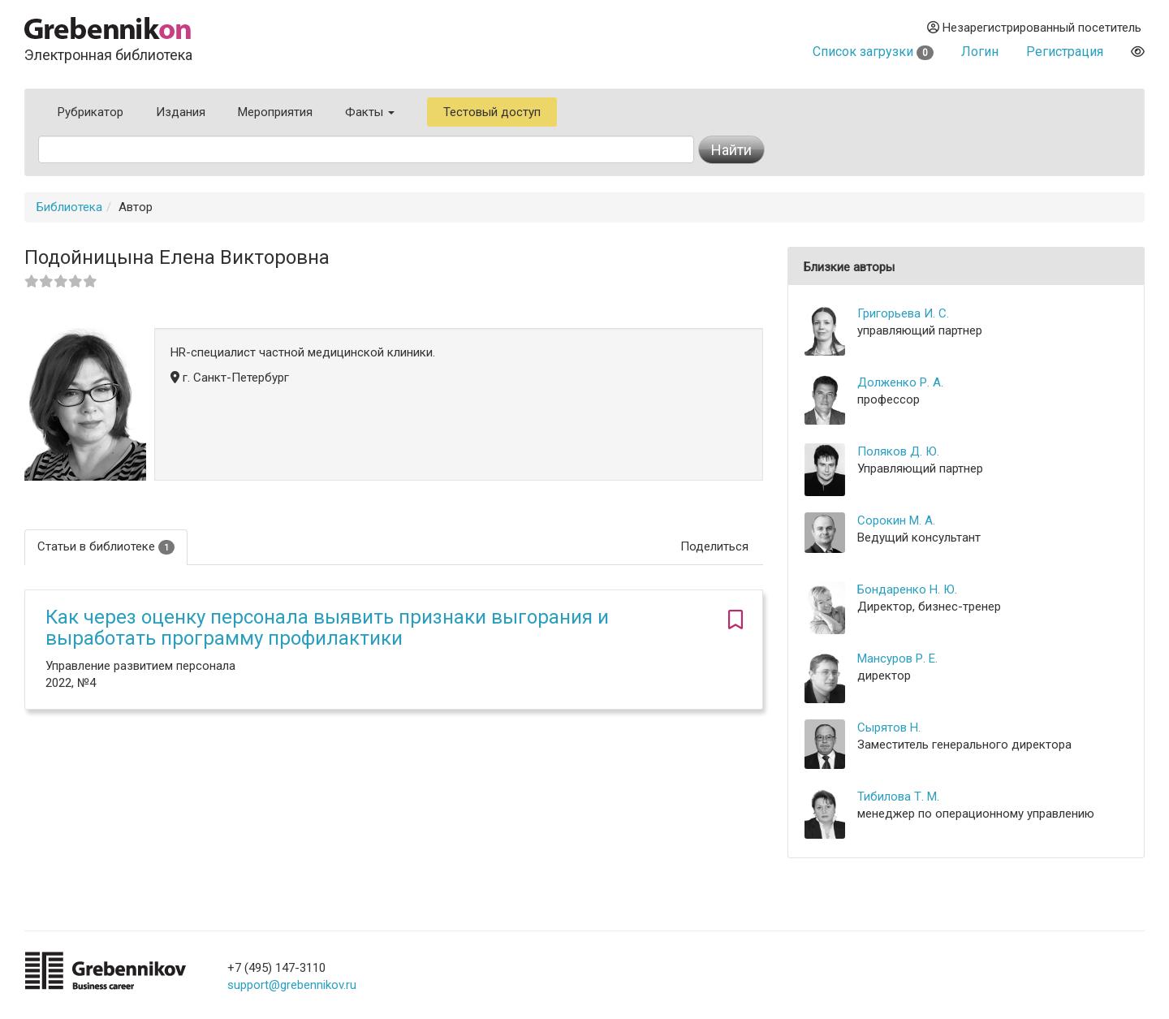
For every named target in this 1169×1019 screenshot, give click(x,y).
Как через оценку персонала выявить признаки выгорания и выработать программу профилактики (327, 628)
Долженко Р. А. (900, 382)
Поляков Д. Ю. (898, 451)
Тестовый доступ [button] (492, 112)
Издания (180, 112)
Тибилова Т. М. (898, 796)
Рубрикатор (90, 112)
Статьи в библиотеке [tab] (106, 547)
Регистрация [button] (1064, 51)
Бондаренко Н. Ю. (907, 589)
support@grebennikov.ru (291, 985)
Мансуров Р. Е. (897, 658)
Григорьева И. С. (903, 313)
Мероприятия (275, 112)
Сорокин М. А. (896, 520)
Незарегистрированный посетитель (1034, 27)
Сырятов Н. (889, 727)
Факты (370, 112)
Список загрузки (873, 51)
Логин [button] (980, 51)
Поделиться (714, 546)
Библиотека (69, 207)
